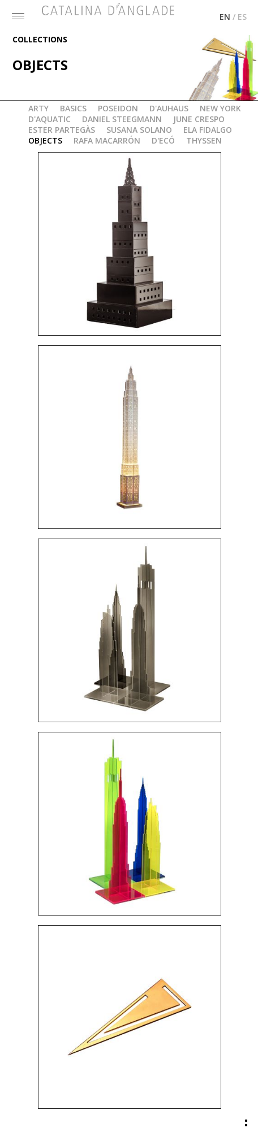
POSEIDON (118, 107)
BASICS (73, 107)
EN (225, 15)
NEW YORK (220, 107)
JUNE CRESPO (199, 117)
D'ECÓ (163, 139)
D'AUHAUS (168, 107)
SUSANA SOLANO (139, 128)
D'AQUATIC (49, 117)
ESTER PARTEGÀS (61, 128)
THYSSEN (204, 139)
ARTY (38, 107)
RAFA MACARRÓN (107, 139)
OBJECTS (45, 139)
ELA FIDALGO (207, 128)
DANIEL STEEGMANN (122, 117)
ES (242, 15)
